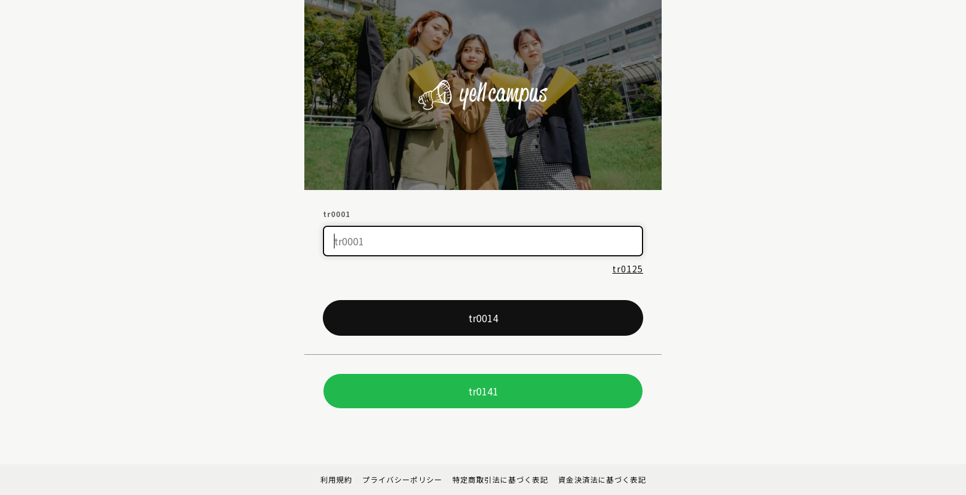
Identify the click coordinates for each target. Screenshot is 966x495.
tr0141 (483, 391)
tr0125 (627, 269)
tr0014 (483, 318)
